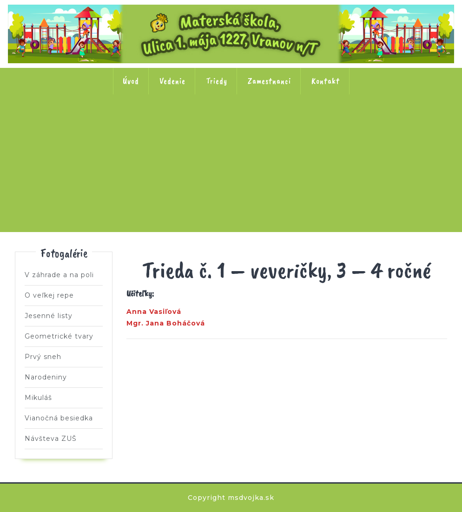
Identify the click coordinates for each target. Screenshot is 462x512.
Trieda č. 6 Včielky (353, 124)
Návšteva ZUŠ (51, 438)
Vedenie (172, 81)
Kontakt (325, 81)
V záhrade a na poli (59, 275)
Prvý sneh (43, 356)
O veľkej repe (49, 295)
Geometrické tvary (59, 336)
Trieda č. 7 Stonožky (413, 124)
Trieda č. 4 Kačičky (231, 124)
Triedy (216, 81)
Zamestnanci (269, 81)
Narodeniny (46, 377)
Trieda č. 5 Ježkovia (292, 124)
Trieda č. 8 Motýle (231, 183)
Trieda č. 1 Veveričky (48, 124)
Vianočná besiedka (59, 418)
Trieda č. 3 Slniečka (170, 124)
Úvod (131, 81)
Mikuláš (38, 397)
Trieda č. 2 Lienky (109, 124)
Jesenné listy (49, 316)
